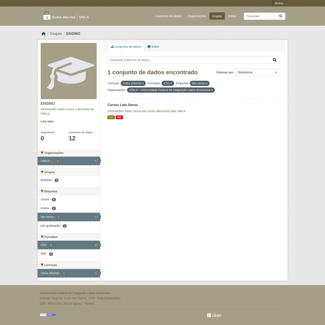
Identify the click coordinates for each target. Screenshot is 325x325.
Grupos (217, 16)
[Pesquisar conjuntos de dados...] (264, 16)
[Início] (44, 34)
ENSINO (73, 34)
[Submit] (281, 16)
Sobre (232, 16)
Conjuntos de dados (169, 16)
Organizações (197, 16)
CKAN (214, 315)
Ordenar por (224, 72)
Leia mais (47, 121)
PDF (119, 117)
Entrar (279, 3)
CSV (111, 117)
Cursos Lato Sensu (122, 105)
